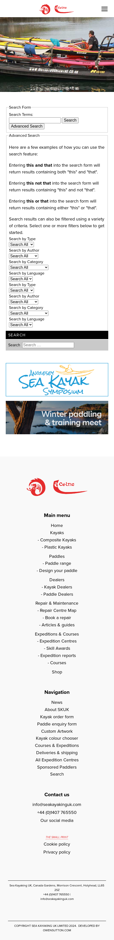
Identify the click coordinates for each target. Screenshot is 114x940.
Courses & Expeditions (57, 745)
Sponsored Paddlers (57, 767)
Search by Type (22, 239)
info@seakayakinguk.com (56, 804)
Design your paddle (58, 570)
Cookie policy (57, 844)
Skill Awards (58, 648)
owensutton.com (57, 930)
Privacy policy (56, 852)
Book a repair (58, 617)
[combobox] (35, 120)
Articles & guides (58, 625)
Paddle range (58, 563)
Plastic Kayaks (58, 547)
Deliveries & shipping (57, 752)
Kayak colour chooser (57, 738)
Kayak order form (57, 717)
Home (57, 525)
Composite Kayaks (58, 540)
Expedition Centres (58, 641)
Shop (57, 672)
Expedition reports (58, 655)
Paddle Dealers (58, 594)
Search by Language (26, 273)
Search (70, 120)
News (56, 702)
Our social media (56, 820)
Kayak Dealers (58, 587)
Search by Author (24, 250)
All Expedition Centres (57, 760)
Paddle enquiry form (57, 724)
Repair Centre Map (58, 610)
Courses (58, 662)
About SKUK (57, 709)
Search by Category (26, 262)
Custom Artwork (57, 731)
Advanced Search (26, 126)
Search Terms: (21, 114)
